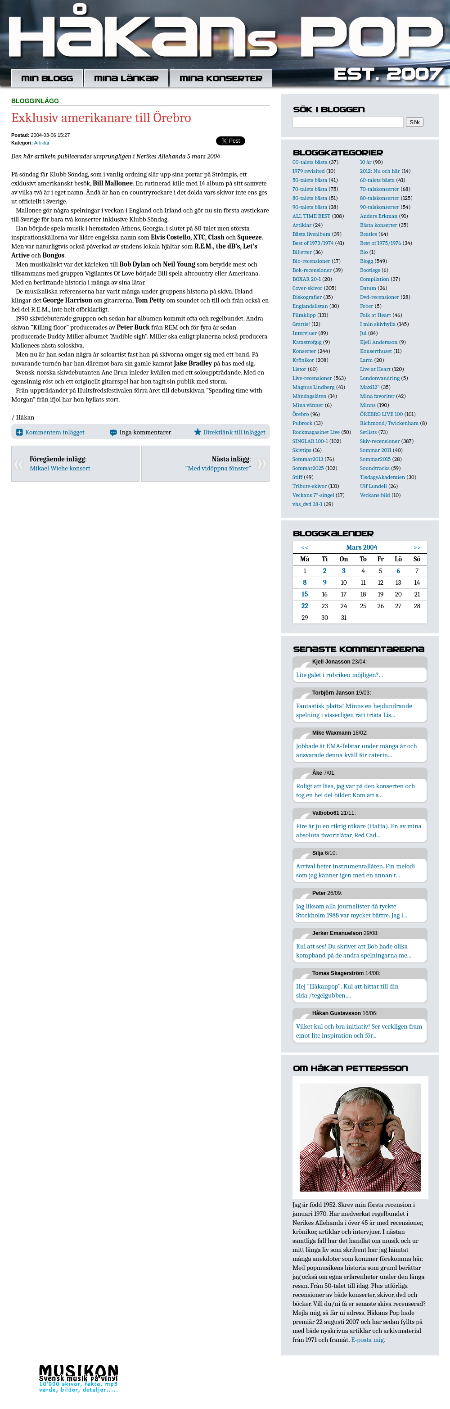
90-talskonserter (379, 206)
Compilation (374, 278)
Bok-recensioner (312, 269)
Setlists (368, 432)
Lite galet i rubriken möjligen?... (339, 675)
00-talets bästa (310, 161)
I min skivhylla (378, 324)
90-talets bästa (309, 206)
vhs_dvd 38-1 (307, 504)
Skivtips (301, 450)
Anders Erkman (378, 215)
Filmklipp (304, 315)
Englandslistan (310, 306)
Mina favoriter (377, 396)
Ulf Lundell (373, 486)
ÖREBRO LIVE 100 (381, 414)
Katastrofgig (307, 342)
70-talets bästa (309, 188)
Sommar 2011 (376, 450)
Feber (366, 306)
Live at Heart (375, 369)
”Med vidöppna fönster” (218, 468)
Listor (299, 369)
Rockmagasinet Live (316, 432)
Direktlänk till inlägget (230, 432)
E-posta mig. (368, 1340)
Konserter (304, 351)
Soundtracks (375, 468)
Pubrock (302, 423)
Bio (364, 251)
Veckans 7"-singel (313, 495)
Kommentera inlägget (50, 432)
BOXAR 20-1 (306, 278)
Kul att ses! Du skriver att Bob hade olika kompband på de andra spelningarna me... (353, 950)
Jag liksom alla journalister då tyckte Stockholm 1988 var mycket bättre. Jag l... (351, 910)
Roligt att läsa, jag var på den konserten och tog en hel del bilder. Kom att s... (355, 790)
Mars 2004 (362, 547)
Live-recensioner (312, 378)
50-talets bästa (309, 179)
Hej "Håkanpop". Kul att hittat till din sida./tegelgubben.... (347, 990)
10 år (366, 161)
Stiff (297, 477)
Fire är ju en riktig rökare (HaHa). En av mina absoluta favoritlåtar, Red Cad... (359, 830)
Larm (366, 360)
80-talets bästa (309, 197)
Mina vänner (308, 405)
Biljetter (302, 251)
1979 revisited (308, 170)
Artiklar (42, 142)
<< (305, 547)
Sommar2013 (307, 459)
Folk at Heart (375, 315)
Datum (368, 288)
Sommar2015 (375, 459)
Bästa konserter (378, 224)
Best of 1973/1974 (312, 242)
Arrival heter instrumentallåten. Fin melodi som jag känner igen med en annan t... (355, 870)
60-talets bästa (377, 179)
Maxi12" (370, 387)
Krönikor (303, 360)
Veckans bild (375, 495)
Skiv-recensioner (380, 441)
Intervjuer (304, 333)
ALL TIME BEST (311, 215)
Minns (368, 405)
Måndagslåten (309, 396)
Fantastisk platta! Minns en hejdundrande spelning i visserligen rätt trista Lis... (354, 710)
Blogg (366, 260)
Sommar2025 (308, 468)
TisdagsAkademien (382, 477)
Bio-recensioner (311, 260)
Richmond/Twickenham (389, 423)
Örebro (300, 414)
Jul (363, 333)
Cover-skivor (307, 288)
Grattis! (301, 324)
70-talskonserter (379, 188)
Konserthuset (376, 351)
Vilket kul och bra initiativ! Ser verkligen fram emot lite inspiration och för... (359, 1030)
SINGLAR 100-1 (310, 441)
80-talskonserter (379, 197)
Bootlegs (370, 269)
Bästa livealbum (311, 233)
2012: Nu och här (380, 170)
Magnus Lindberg (313, 387)
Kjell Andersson (379, 342)
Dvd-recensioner (379, 297)
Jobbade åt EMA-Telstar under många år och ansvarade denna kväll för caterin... (356, 750)
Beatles (368, 233)
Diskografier (307, 297)
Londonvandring (380, 378)
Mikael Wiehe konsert (60, 468)
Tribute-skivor (309, 486)
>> (417, 547)
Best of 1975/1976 (380, 242)
